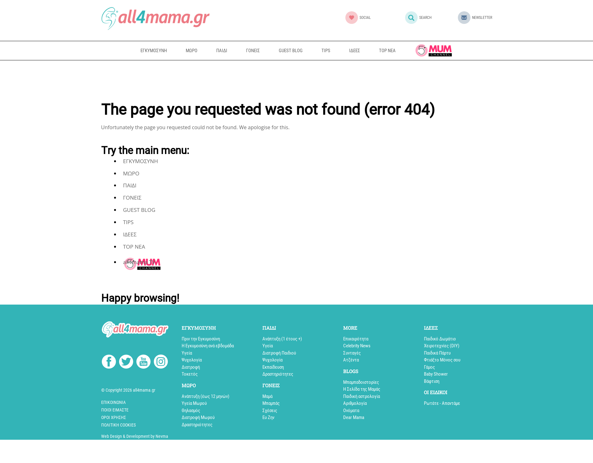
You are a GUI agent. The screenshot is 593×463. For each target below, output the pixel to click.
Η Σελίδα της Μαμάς (361, 389)
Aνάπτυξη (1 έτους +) (282, 339)
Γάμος (429, 367)
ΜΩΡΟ (191, 50)
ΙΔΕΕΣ (354, 50)
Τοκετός (190, 374)
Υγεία (187, 353)
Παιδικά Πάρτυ (437, 353)
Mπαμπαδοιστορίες (361, 382)
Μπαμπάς (271, 403)
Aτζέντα (351, 360)
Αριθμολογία (355, 403)
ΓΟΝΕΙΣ (253, 50)
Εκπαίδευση (273, 367)
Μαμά (267, 396)
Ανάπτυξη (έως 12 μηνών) (205, 396)
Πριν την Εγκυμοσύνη (201, 339)
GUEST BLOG (291, 50)
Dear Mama (353, 417)
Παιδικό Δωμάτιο (440, 339)
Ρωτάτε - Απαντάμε (442, 403)
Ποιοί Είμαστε (115, 409)
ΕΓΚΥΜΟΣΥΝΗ (153, 50)
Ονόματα (351, 410)
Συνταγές (352, 353)
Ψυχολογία (192, 360)
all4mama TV (434, 50)
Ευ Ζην (268, 417)
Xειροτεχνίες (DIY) (441, 346)
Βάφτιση (431, 381)
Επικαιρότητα (355, 339)
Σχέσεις (269, 410)
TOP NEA (387, 50)
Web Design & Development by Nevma (134, 436)
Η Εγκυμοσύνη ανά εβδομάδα (208, 346)
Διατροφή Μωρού (198, 417)
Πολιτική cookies (118, 424)
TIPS (325, 50)
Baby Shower (436, 374)
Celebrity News (357, 346)
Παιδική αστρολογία (361, 396)
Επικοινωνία (113, 402)
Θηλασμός (191, 410)
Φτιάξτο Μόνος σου (442, 360)
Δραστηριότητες (197, 424)
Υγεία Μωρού (194, 403)
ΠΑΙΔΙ (221, 50)
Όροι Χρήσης (113, 417)
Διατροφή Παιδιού (279, 353)
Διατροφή (191, 367)
